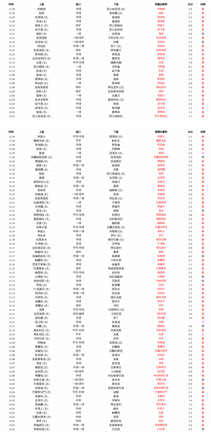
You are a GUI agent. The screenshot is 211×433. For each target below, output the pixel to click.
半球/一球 (78, 46)
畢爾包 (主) (41, 305)
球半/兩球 (78, 313)
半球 (78, 9)
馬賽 (42, 309)
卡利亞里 (116, 313)
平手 (78, 140)
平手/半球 (78, 62)
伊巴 (116, 305)
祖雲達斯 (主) (42, 313)
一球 (78, 66)
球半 (78, 251)
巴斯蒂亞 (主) (116, 309)
